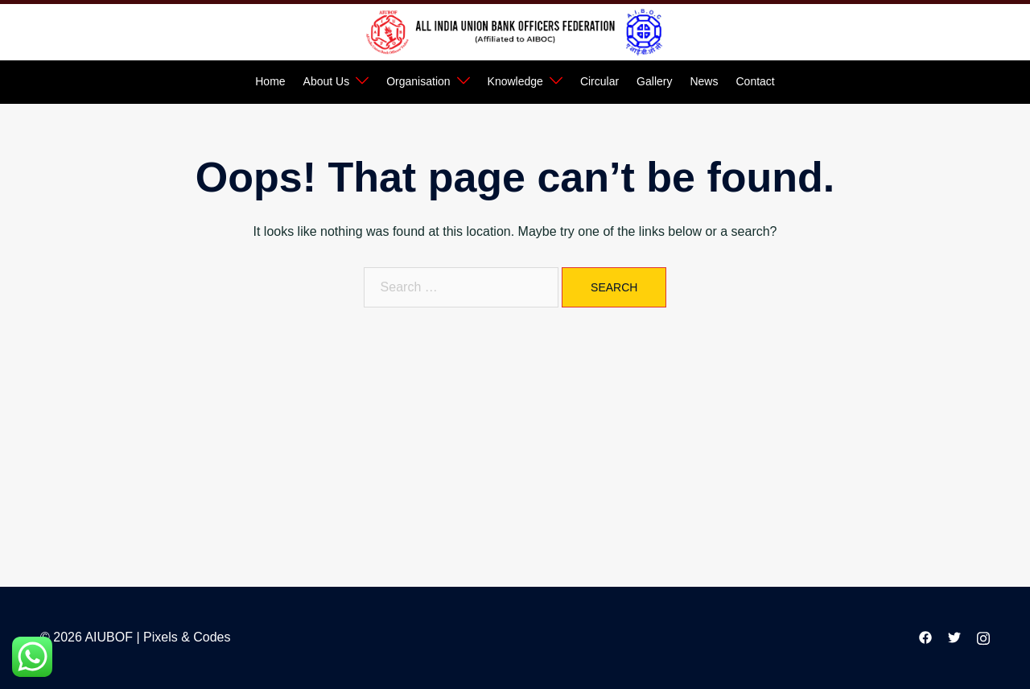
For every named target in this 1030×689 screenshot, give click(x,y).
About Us (326, 81)
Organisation (418, 81)
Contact (754, 81)
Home (270, 81)
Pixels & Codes (187, 637)
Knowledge (515, 81)
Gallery (654, 81)
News (704, 81)
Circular (599, 81)
